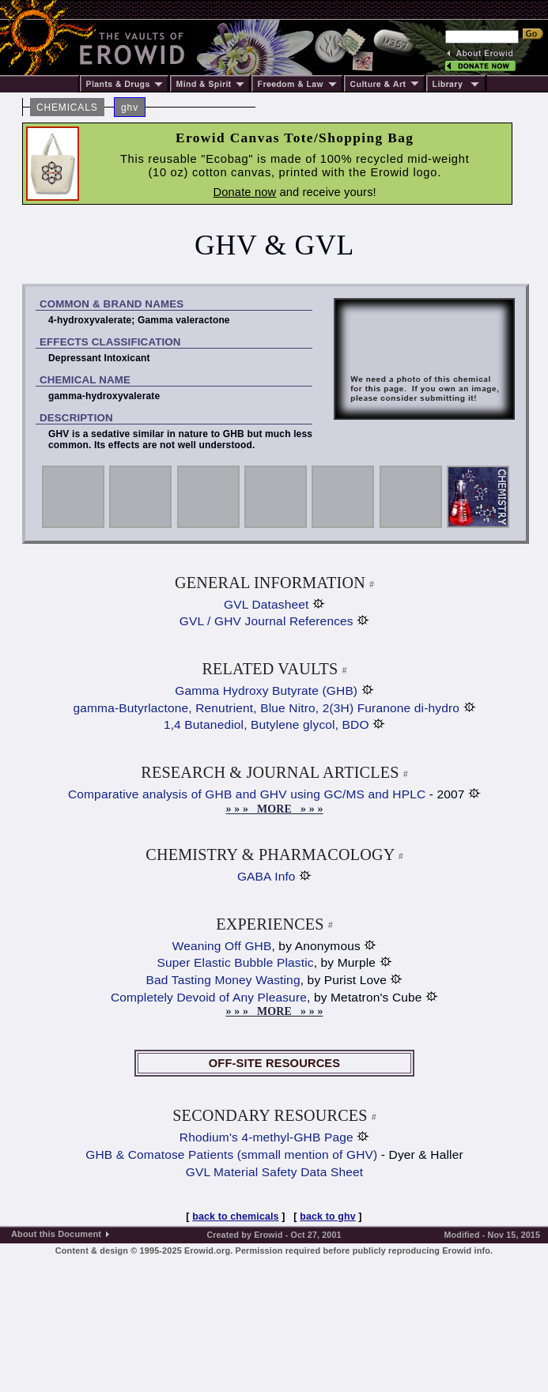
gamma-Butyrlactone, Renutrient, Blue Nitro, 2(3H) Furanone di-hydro (267, 708)
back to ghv (328, 1216)
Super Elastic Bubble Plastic (235, 962)
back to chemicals (235, 1216)
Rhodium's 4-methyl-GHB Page (266, 1137)
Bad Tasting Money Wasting (223, 979)
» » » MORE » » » (274, 809)
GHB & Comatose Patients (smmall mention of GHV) (231, 1154)
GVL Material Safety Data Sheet (275, 1172)
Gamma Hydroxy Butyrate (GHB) (266, 690)
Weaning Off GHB (222, 946)
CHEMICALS (67, 107)
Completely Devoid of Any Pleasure (209, 997)
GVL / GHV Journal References (266, 621)
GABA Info (266, 876)
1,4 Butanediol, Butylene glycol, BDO (266, 724)
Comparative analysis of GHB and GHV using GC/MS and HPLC (246, 794)
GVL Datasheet (266, 604)
